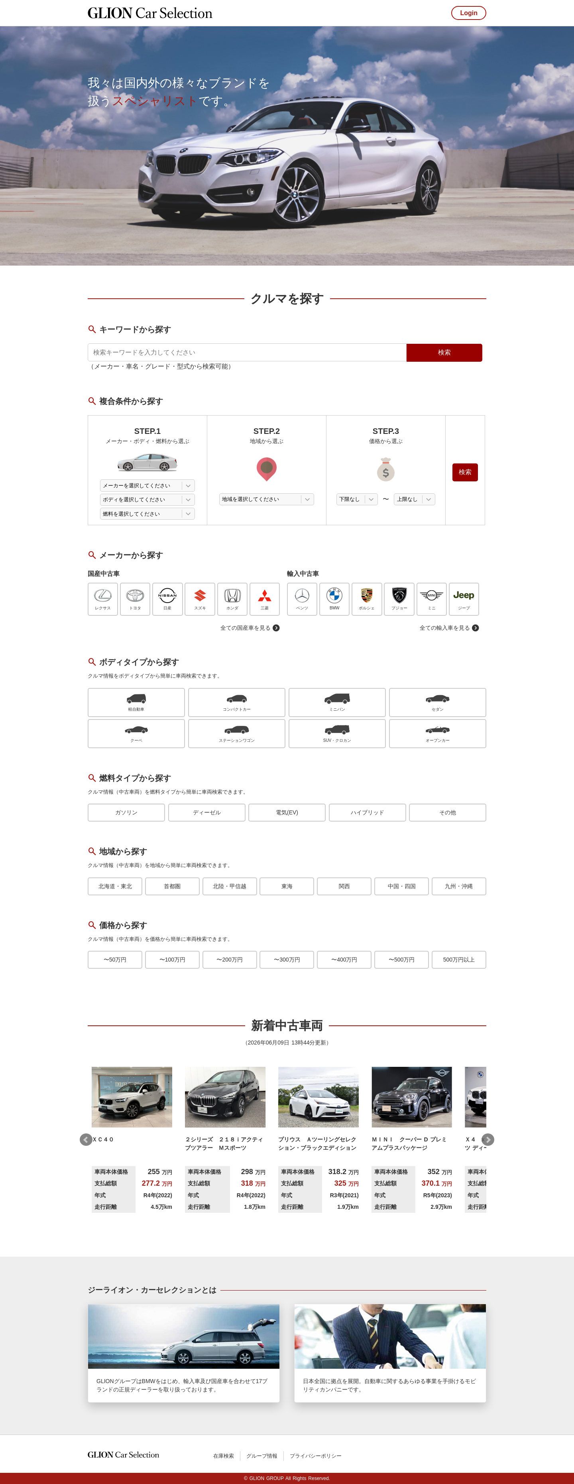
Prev (86, 1139)
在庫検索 (223, 1456)
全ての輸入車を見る (450, 628)
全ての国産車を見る (250, 628)
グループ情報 (261, 1456)
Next (488, 1139)
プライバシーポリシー (316, 1456)
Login (469, 13)
